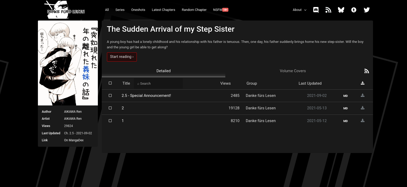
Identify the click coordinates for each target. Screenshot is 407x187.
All (107, 10)
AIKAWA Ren (73, 111)
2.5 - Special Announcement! (146, 95)
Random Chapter (194, 10)
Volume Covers (293, 71)
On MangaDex (74, 140)
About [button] (297, 10)
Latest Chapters (163, 10)
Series (120, 10)
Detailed (164, 71)
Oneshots (138, 10)
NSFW (220, 10)
